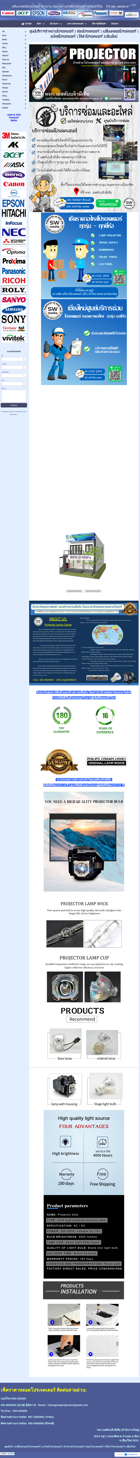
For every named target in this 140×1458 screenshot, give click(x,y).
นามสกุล (3, 364)
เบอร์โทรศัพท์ (5, 372)
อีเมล (2, 380)
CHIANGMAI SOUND (93, 591)
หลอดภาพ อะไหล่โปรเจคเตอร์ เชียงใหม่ (14, 117)
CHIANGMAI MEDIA (74, 591)
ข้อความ (3, 388)
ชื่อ (2, 356)
